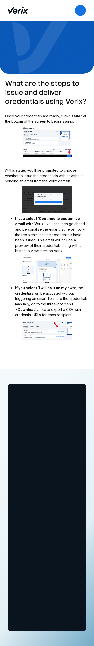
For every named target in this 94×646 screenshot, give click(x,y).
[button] (80, 10)
